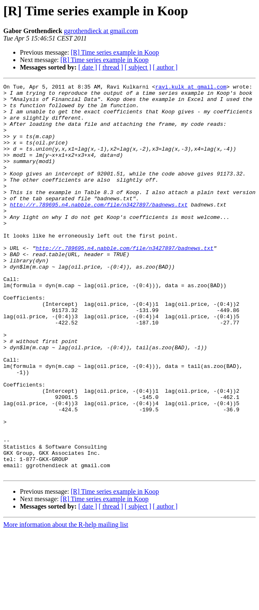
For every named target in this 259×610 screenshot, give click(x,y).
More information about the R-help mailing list (65, 602)
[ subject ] (138, 67)
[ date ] (87, 67)
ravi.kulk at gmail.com (191, 87)
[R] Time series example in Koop (115, 52)
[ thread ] (111, 67)
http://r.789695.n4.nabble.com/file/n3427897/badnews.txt (99, 229)
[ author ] (165, 67)
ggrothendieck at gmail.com (101, 30)
